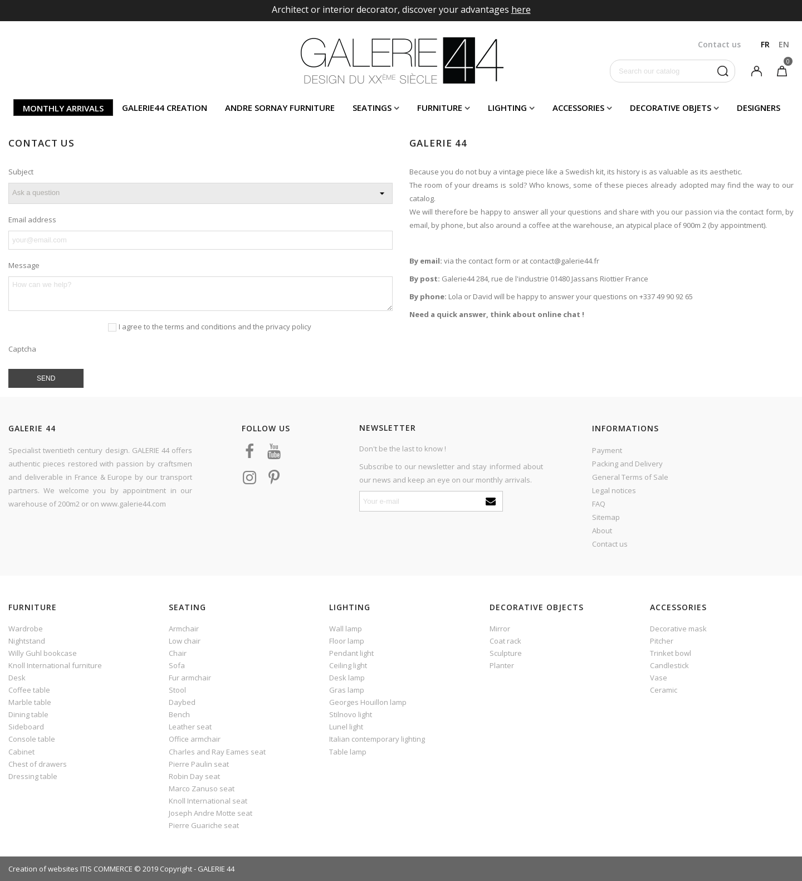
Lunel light (346, 727)
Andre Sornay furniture (280, 107)
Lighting (507, 107)
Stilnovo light (350, 714)
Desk (17, 678)
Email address (32, 220)
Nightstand (26, 641)
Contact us (610, 544)
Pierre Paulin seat (199, 764)
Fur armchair (190, 678)
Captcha (22, 349)
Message (24, 265)
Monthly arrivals (63, 108)
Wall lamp (345, 629)
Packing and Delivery (627, 464)
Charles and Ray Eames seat (217, 752)
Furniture (439, 107)
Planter (502, 665)
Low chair (184, 641)
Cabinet (21, 752)
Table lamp (347, 752)
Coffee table (29, 690)
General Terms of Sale (630, 477)
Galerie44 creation (164, 107)
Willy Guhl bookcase (42, 653)
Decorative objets (670, 107)
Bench (179, 714)
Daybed (182, 702)
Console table (31, 739)
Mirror (500, 629)
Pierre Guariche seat (204, 825)
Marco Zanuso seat (201, 788)
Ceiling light (348, 665)
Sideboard (26, 727)
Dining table (28, 714)
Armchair (184, 629)
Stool (177, 690)
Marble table (29, 702)
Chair (178, 653)
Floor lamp (346, 641)
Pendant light (351, 653)
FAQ (598, 504)
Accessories (578, 107)
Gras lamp (346, 690)
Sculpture (506, 653)
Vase (658, 678)
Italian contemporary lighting (377, 739)
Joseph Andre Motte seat (210, 813)
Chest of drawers (37, 764)
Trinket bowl (670, 653)
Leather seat (190, 727)
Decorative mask (678, 629)
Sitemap (606, 517)
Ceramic (663, 690)
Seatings (372, 107)
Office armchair (195, 739)
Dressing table (32, 776)
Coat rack (505, 641)
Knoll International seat (208, 801)
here (521, 9)
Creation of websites (43, 869)
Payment (607, 450)
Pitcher (661, 641)
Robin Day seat (194, 776)
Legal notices (614, 490)
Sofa (177, 665)
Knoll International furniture (55, 665)
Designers (758, 107)
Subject (20, 172)
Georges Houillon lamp (368, 702)
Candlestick (669, 665)
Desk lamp (347, 678)
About (602, 530)
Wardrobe (25, 629)
